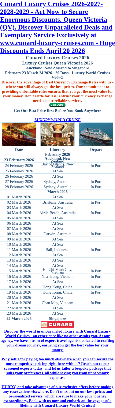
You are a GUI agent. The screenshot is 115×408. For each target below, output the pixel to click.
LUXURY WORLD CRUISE (57, 120)
